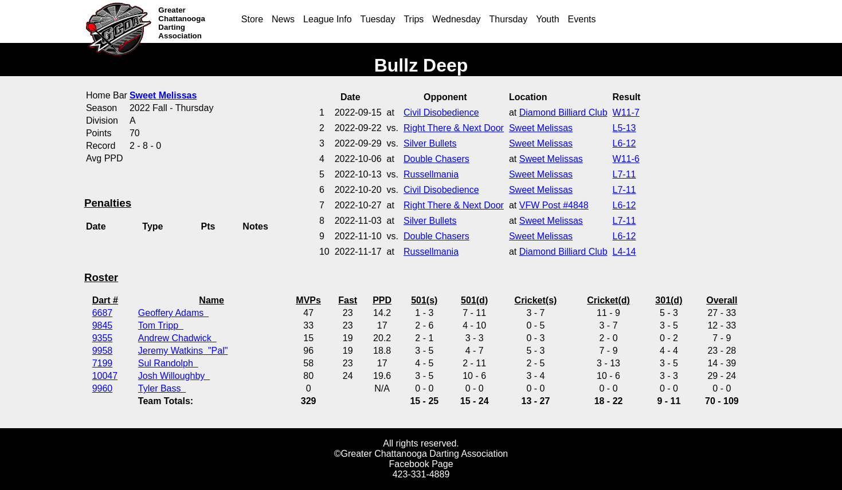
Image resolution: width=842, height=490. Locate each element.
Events (582, 19)
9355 (102, 338)
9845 (102, 325)
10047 (105, 376)
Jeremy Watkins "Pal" (183, 350)
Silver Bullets (430, 143)
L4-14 (624, 251)
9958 (102, 350)
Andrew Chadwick (177, 338)
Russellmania (431, 174)
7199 (102, 363)
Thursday (508, 19)
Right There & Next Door (454, 128)
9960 (102, 388)
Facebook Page (421, 464)
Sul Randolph (168, 363)
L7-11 (624, 174)
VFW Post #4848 (554, 205)
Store (252, 19)
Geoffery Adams (173, 313)
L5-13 (624, 128)
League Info (327, 19)
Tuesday (378, 19)
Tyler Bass (162, 388)
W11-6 (626, 159)
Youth (547, 19)
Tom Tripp (160, 325)
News (283, 19)
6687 (102, 313)
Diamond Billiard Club (563, 112)
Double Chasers (436, 159)
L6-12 (624, 143)
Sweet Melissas (541, 128)
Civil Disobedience (441, 112)
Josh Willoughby (174, 376)
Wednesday (456, 19)
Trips (414, 19)
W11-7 (626, 112)
